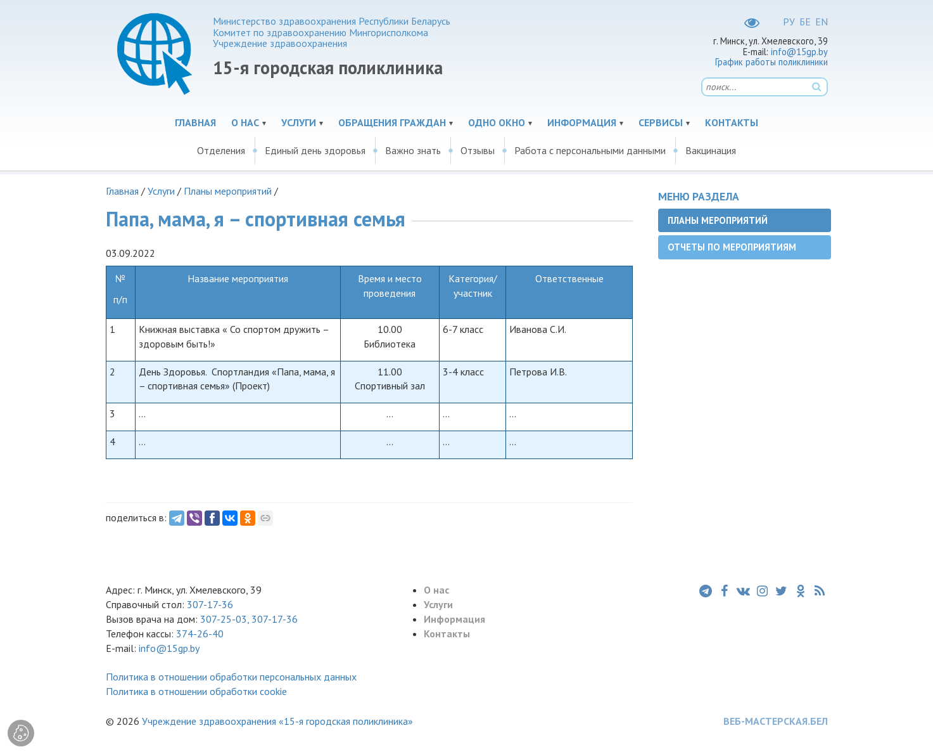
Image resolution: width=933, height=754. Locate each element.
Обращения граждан (392, 122)
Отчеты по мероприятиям (732, 247)
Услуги (298, 122)
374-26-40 (200, 633)
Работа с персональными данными (590, 150)
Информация (581, 122)
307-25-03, (225, 619)
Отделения (221, 150)
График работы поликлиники (771, 62)
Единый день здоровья (315, 150)
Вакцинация (710, 150)
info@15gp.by (799, 52)
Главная (195, 122)
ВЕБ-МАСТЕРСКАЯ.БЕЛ (775, 721)
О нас (245, 122)
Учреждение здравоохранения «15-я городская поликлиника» (277, 721)
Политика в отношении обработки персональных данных (231, 676)
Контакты (731, 122)
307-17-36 (210, 604)
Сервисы (660, 122)
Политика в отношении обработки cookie (196, 691)
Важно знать (413, 150)
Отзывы (477, 150)
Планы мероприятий (228, 191)
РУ (789, 21)
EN (821, 21)
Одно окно (496, 122)
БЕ (805, 21)
